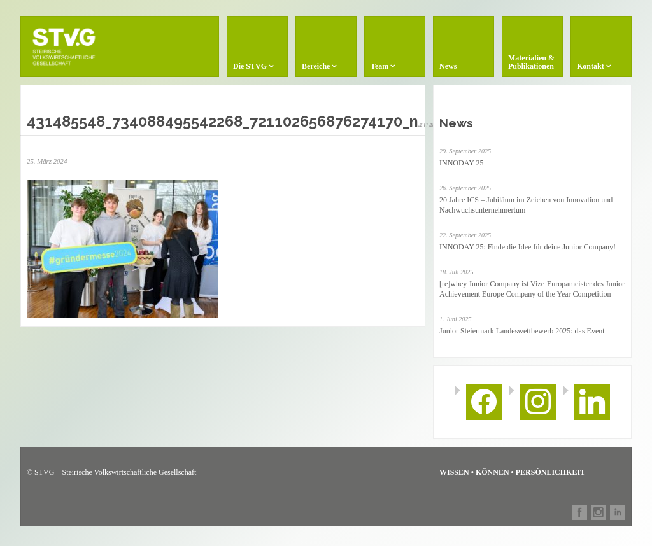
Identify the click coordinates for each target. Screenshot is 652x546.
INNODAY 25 (461, 162)
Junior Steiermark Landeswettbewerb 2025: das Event (522, 330)
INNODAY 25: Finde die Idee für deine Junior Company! (527, 246)
